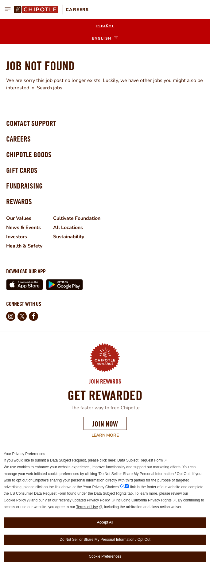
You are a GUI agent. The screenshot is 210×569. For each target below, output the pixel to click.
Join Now (105, 423)
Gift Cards (21, 170)
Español (105, 26)
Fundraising (24, 185)
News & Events (23, 227)
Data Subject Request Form (140, 460)
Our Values (18, 218)
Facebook (33, 316)
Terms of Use (87, 507)
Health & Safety (24, 246)
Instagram (10, 316)
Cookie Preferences (105, 556)
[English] (105, 38)
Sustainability (68, 236)
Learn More (62, 435)
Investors (16, 236)
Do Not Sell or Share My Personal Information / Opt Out (105, 539)
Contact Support (31, 123)
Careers (77, 10)
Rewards (19, 201)
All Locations (68, 227)
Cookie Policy (15, 500)
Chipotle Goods (29, 154)
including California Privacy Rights (143, 500)
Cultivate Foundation (76, 218)
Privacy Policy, (99, 500)
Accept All (105, 522)
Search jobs (49, 87)
